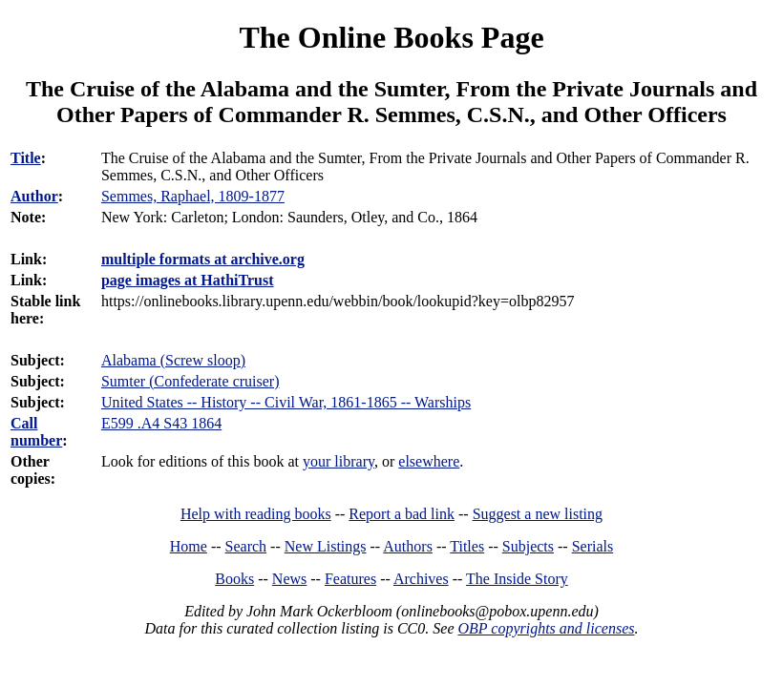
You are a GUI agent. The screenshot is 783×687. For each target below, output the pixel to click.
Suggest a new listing (538, 514)
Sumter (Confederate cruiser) (190, 381)
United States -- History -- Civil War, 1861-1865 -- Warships (286, 402)
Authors (408, 546)
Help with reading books (255, 514)
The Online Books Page (391, 37)
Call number (36, 431)
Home (188, 546)
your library (338, 461)
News (289, 579)
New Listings (326, 546)
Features (350, 579)
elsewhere (428, 461)
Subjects (528, 546)
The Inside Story (517, 579)
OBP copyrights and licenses (545, 628)
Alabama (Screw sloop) (173, 360)
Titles (467, 546)
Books (234, 579)
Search (246, 546)
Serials (593, 546)
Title (26, 158)
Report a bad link (402, 514)
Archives (421, 579)
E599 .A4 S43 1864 (161, 423)
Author (34, 196)
